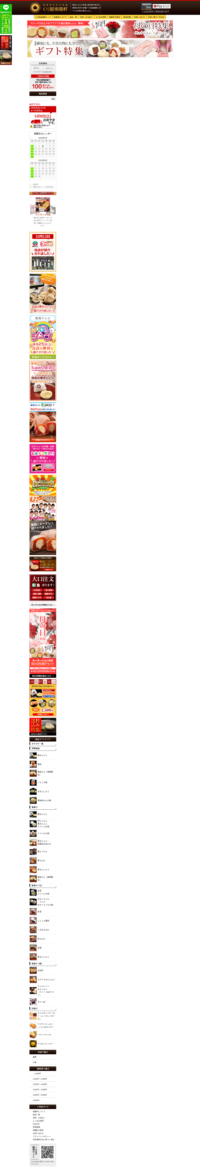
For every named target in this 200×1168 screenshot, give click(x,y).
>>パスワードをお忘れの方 (43, 72)
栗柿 (39, 764)
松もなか (41, 939)
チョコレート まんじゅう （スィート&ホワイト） (46, 990)
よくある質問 (38, 1121)
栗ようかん (42, 851)
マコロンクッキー (45, 1044)
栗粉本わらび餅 (44, 800)
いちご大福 (42, 782)
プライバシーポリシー (42, 1136)
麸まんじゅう (43, 957)
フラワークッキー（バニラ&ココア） (46, 1025)
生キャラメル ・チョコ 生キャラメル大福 (45, 902)
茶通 (39, 948)
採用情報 (36, 1127)
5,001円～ (37, 1100)
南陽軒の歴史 (38, 1130)
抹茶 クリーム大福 (43, 892)
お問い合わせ (38, 1133)
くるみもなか (43, 930)
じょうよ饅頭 (43, 921)
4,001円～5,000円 (40, 1095)
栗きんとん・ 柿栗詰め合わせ (44, 842)
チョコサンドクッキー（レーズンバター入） (46, 1016)
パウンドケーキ (44, 1035)
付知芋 (40, 970)
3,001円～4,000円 (40, 1089)
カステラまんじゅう (46, 979)
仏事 (34, 1062)
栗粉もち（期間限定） (45, 773)
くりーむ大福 (43, 833)
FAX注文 (36, 1124)
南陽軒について (39, 1111)
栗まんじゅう (43, 869)
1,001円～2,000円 (40, 1079)
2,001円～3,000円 (40, 1084)
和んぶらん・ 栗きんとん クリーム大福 (43, 824)
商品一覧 (36, 1115)
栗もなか (41, 860)
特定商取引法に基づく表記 (43, 1139)
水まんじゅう (43, 791)
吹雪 (39, 912)
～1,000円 (37, 1073)
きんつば (41, 1002)
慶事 (34, 1057)
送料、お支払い (39, 1118)
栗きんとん (42, 755)
